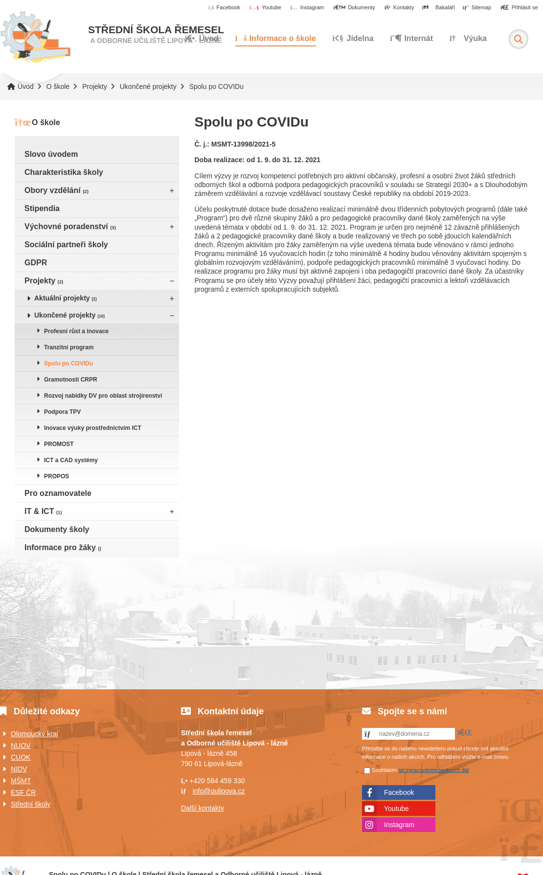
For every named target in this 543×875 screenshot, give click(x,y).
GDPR (35, 262)
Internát (411, 38)
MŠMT (21, 781)
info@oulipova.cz (219, 791)
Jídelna (353, 38)
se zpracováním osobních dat (434, 770)
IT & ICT (43, 511)
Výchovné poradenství (70, 226)
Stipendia (42, 208)
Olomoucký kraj (34, 734)
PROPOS (56, 476)
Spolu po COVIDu (68, 363)
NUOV (20, 745)
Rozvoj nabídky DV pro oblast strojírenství (103, 395)
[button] (519, 7)
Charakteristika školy (63, 172)
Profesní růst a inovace (76, 331)
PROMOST (59, 444)
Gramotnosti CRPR (70, 379)
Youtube (396, 808)
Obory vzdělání (56, 190)
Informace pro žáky (62, 547)
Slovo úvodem (51, 154)
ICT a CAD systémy (71, 460)
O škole (57, 86)
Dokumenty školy (56, 529)
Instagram (399, 825)
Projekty (94, 86)
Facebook (399, 792)
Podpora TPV (62, 411)
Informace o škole (275, 38)
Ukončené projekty (148, 86)
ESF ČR (23, 792)
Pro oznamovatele (57, 493)
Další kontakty (202, 808)
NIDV (19, 769)
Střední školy (30, 804)
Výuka (468, 38)
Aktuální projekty (65, 298)
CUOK (20, 757)
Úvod (35, 37)
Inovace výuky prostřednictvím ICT (92, 428)
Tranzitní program (68, 347)
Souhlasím (384, 770)
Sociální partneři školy (66, 244)
